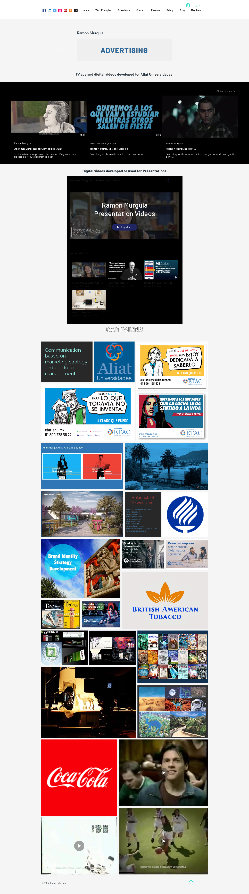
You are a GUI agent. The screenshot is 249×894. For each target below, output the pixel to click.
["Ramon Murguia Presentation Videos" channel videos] (124, 289)
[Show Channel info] (175, 180)
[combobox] (226, 91)
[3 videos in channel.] (124, 127)
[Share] (167, 180)
